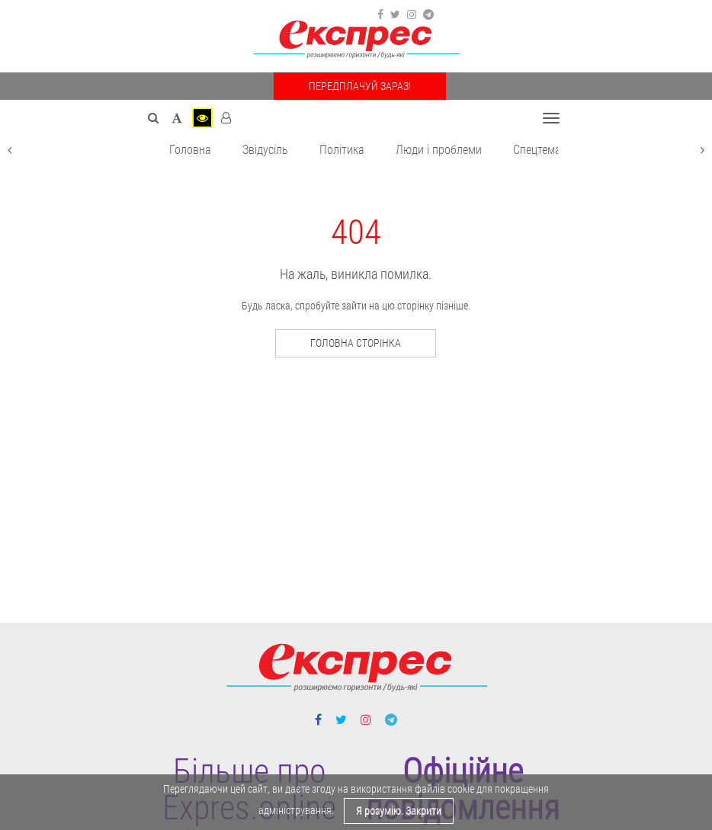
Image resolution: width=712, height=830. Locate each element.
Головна (190, 150)
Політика (341, 150)
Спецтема (537, 150)
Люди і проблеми (439, 150)
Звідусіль (265, 150)
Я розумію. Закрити (398, 811)
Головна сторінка (355, 343)
